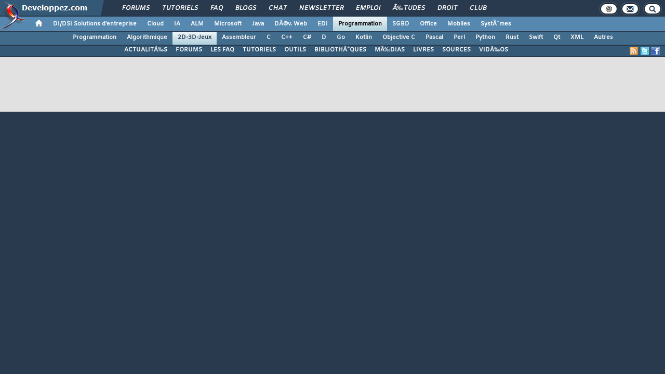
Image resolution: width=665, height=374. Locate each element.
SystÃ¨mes (496, 24)
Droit (447, 8)
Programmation (360, 24)
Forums (136, 8)
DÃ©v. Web (290, 24)
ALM (197, 24)
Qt (556, 37)
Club (478, 8)
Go (341, 37)
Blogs (245, 8)
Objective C (398, 37)
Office (428, 24)
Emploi (368, 8)
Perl (459, 37)
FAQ (216, 8)
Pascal (434, 37)
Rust (512, 37)
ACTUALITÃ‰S (145, 50)
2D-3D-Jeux (194, 37)
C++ (286, 37)
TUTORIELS (259, 50)
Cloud (155, 24)
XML (576, 37)
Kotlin (363, 37)
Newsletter (321, 8)
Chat (278, 8)
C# (307, 37)
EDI (322, 24)
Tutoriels (180, 8)
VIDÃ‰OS (493, 50)
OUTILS (295, 50)
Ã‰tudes (409, 8)
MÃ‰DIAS (390, 50)
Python (485, 37)
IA (177, 24)
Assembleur (239, 37)
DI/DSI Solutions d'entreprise (95, 24)
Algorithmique (147, 37)
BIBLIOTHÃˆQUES (340, 50)
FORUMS (189, 50)
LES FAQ (222, 50)
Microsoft (228, 24)
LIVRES (423, 50)
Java (258, 24)
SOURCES (456, 50)
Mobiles (458, 24)
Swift (536, 37)
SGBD (400, 24)
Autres (603, 37)
